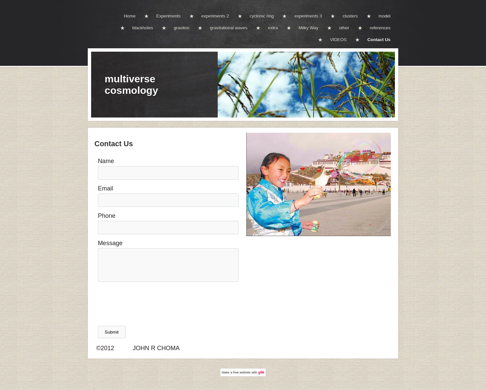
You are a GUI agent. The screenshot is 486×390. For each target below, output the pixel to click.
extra (273, 27)
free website (242, 372)
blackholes (142, 27)
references (380, 27)
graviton (181, 27)
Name (106, 161)
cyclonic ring (262, 16)
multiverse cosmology (131, 84)
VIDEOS (338, 39)
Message (110, 243)
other (344, 27)
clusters (350, 16)
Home (130, 16)
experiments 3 (308, 16)
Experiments (168, 16)
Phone (106, 215)
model (384, 16)
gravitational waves (228, 27)
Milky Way (309, 27)
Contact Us (378, 39)
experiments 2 (215, 16)
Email (105, 188)
